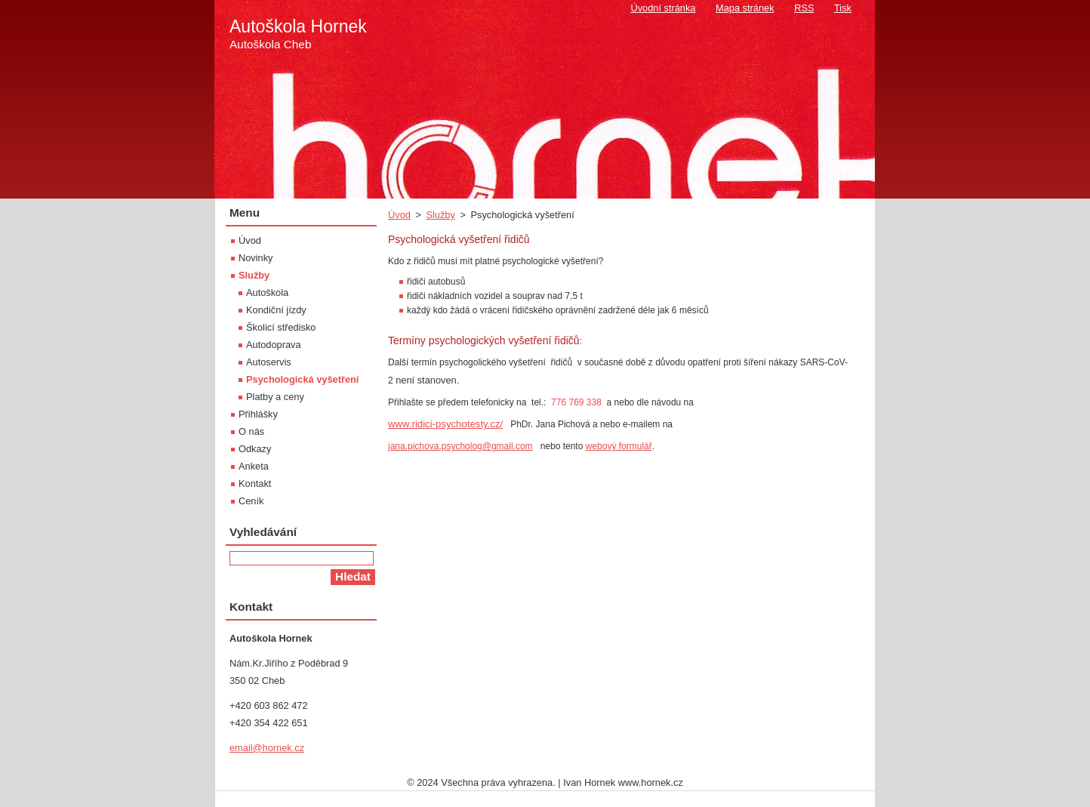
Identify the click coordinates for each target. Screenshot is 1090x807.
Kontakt (255, 483)
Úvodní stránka (662, 8)
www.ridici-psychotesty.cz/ (445, 424)
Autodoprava (273, 344)
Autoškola (267, 292)
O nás (251, 431)
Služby (440, 214)
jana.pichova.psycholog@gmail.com (460, 446)
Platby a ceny (275, 396)
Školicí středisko (281, 327)
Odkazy (255, 448)
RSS (804, 8)
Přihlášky (258, 414)
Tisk (842, 8)
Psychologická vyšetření (302, 379)
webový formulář (619, 446)
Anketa (254, 466)
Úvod (399, 214)
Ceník (251, 501)
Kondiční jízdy (276, 310)
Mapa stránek (745, 8)
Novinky (256, 257)
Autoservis (268, 362)
